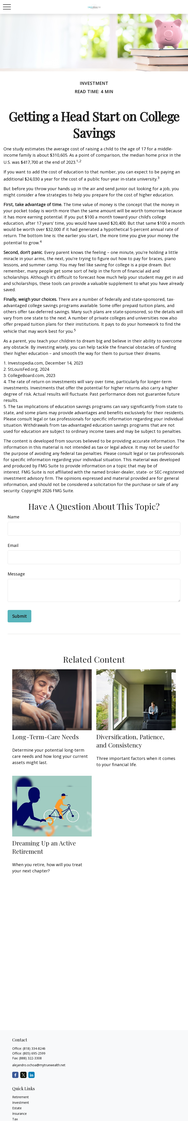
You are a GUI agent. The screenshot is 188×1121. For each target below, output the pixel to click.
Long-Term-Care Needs (45, 737)
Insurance (19, 1113)
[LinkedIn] (31, 1075)
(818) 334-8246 (34, 1048)
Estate (17, 1108)
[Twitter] (23, 1075)
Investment (20, 1102)
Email (13, 545)
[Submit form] (19, 616)
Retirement (20, 1097)
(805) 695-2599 (34, 1053)
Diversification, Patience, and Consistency (130, 741)
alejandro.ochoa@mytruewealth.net (38, 1065)
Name (13, 517)
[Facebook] (15, 1075)
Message (16, 574)
